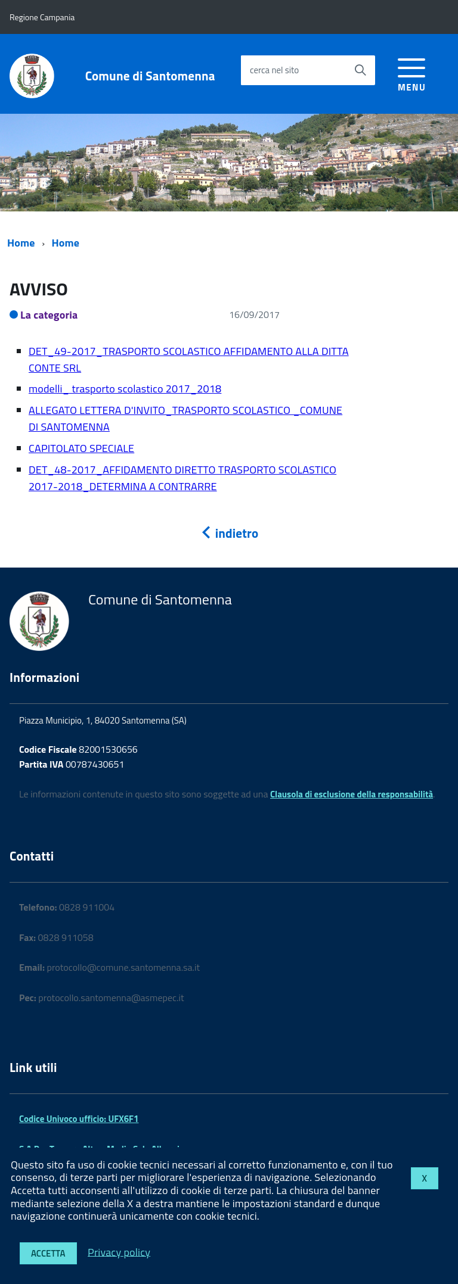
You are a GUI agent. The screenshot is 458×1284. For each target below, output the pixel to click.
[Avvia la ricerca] (360, 70)
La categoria (49, 315)
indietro (229, 533)
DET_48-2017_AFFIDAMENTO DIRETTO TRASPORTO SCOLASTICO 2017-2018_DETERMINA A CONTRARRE (182, 478)
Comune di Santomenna (150, 76)
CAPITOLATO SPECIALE (81, 448)
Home (21, 243)
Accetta (48, 1253)
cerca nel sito (274, 70)
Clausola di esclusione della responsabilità (351, 794)
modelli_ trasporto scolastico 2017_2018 (125, 389)
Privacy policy (119, 1252)
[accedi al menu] (412, 73)
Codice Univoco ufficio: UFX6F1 (78, 1119)
